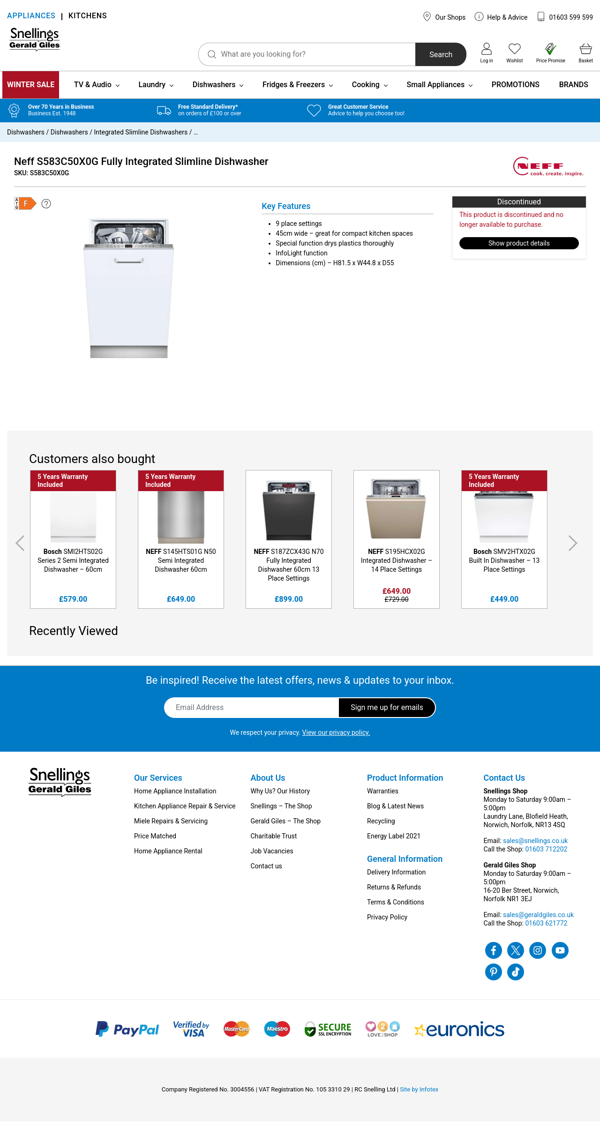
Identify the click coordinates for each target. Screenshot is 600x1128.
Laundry (151, 91)
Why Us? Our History (280, 797)
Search (411, 54)
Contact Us (504, 784)
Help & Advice (501, 16)
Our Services (158, 784)
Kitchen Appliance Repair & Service (185, 812)
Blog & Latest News (395, 812)
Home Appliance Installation (175, 797)
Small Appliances (435, 91)
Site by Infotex (419, 1095)
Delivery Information (396, 878)
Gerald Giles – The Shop (286, 827)
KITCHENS (87, 16)
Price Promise (550, 53)
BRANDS (573, 91)
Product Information (405, 784)
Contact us (266, 872)
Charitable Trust (274, 842)
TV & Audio (93, 91)
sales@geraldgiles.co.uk (538, 921)
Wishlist (514, 53)
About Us (268, 784)
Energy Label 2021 (393, 842)
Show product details (519, 250)
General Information (404, 865)
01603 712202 (546, 855)
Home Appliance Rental (168, 857)
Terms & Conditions (395, 908)
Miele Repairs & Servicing (171, 827)
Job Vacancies (272, 857)
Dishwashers (214, 91)
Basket (586, 53)
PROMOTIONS (516, 91)
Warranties (382, 797)
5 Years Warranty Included (63, 487)
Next (575, 550)
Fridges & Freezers (293, 91)
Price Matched (155, 842)
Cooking (366, 91)
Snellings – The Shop (281, 812)
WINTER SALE (30, 91)
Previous (18, 550)
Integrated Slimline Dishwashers (141, 138)
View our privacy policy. (336, 739)
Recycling (381, 827)
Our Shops (443, 16)
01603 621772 (546, 930)
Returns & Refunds (394, 893)
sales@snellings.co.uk (535, 847)
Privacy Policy (387, 923)
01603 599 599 (564, 16)
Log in (486, 53)
